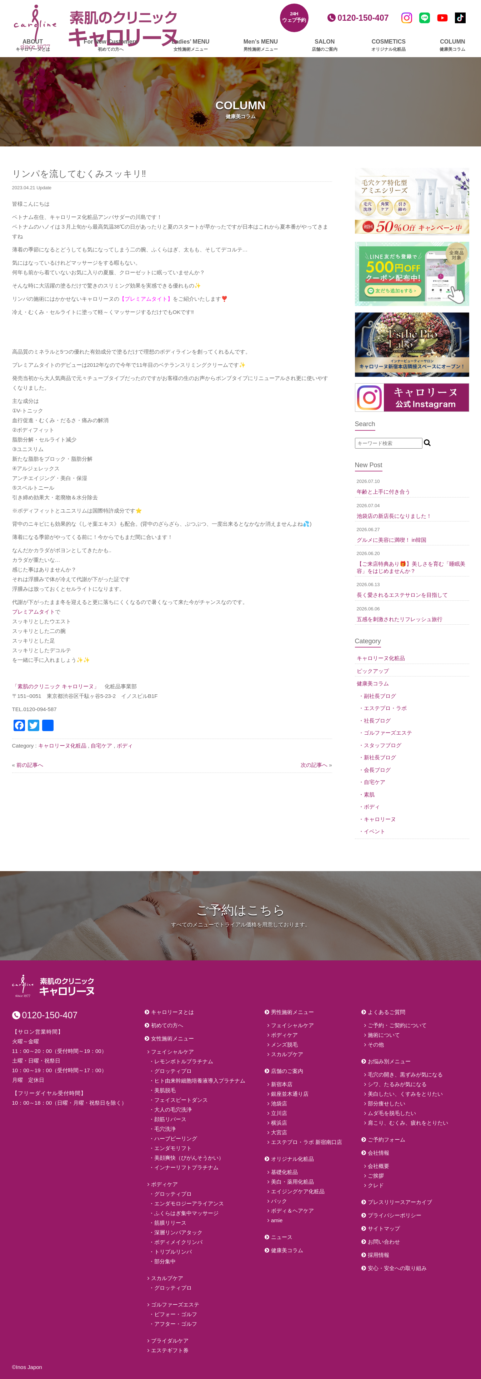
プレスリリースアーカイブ (400, 1202)
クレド (376, 1185)
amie (277, 1220)
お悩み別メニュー (389, 1061)
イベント (374, 831)
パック (279, 1201)
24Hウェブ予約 (294, 17)
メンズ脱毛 (284, 1044)
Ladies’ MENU (191, 46)
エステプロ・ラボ (385, 708)
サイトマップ (384, 1228)
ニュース (281, 1237)
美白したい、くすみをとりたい (405, 1094)
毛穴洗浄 (165, 1129)
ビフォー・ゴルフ (175, 1314)
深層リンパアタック (178, 1232)
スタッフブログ (382, 745)
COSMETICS (388, 46)
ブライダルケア (170, 1341)
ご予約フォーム (386, 1139)
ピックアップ (373, 671)
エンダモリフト (173, 1148)
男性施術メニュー (292, 1012)
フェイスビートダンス (181, 1100)
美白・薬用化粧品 (292, 1182)
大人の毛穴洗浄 (173, 1109)
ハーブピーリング (175, 1138)
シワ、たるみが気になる (397, 1084)
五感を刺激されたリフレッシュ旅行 (399, 619)
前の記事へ (29, 765)
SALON (324, 46)
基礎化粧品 (284, 1172)
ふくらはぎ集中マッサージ (186, 1213)
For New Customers (111, 46)
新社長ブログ (380, 757)
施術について (384, 1035)
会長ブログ (377, 770)
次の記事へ (314, 765)
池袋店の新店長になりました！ (394, 516)
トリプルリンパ (173, 1252)
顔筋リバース (170, 1119)
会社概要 (378, 1166)
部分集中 (165, 1261)
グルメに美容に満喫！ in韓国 (392, 540)
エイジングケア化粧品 (298, 1191)
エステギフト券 (170, 1350)
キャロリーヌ (380, 819)
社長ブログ (377, 721)
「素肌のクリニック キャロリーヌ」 (55, 686)
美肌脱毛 (165, 1090)
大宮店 (279, 1132)
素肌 (369, 794)
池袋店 (279, 1103)
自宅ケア (101, 746)
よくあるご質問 (386, 1012)
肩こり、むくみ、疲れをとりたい (408, 1123)
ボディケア (164, 1184)
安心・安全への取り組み (397, 1268)
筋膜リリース (170, 1223)
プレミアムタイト (33, 612)
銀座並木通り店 (290, 1094)
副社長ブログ (380, 696)
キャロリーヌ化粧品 (62, 746)
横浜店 (279, 1123)
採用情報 (378, 1255)
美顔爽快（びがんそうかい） (189, 1158)
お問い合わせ (384, 1242)
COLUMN (452, 46)
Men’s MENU (261, 46)
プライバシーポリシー (394, 1215)
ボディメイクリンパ (178, 1242)
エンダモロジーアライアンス (189, 1203)
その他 (376, 1044)
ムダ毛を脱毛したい (392, 1113)
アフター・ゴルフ (175, 1324)
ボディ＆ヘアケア (292, 1211)
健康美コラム (373, 683)
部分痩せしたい (386, 1103)
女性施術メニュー (172, 1038)
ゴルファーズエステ (388, 733)
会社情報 (378, 1153)
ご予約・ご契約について (397, 1025)
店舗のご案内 (287, 1071)
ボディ (125, 746)
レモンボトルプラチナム (183, 1061)
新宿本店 (281, 1084)
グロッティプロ (173, 1071)
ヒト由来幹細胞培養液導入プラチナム (199, 1081)
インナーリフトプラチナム (186, 1167)
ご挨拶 (376, 1176)
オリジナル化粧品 (292, 1159)
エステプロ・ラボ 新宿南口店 (306, 1142)
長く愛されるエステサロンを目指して (402, 595)
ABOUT (33, 46)
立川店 (279, 1113)
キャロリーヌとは (172, 1012)
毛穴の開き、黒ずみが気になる (405, 1074)
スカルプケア (167, 1278)
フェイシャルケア (172, 1052)
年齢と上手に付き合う (383, 492)
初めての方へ (167, 1025)
